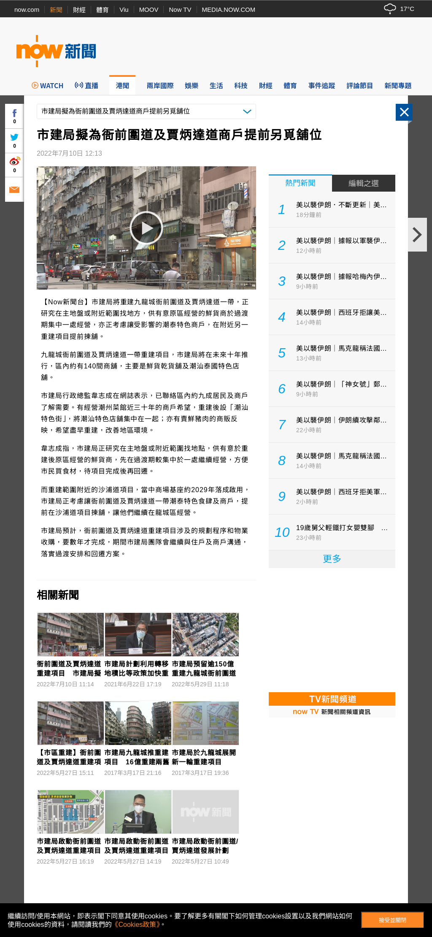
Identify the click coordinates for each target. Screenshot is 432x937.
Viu (123, 9)
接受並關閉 (392, 920)
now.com (26, 9)
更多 (332, 559)
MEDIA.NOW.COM (229, 9)
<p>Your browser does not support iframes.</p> (332, 629)
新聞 (56, 10)
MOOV (149, 9)
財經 (79, 10)
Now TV (180, 9)
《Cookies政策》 (136, 924)
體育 (102, 10)
